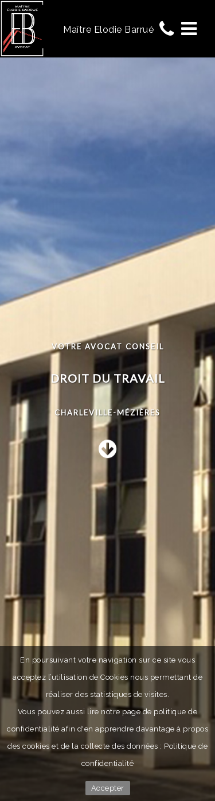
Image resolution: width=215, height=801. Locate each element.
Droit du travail (107, 378)
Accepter (107, 788)
